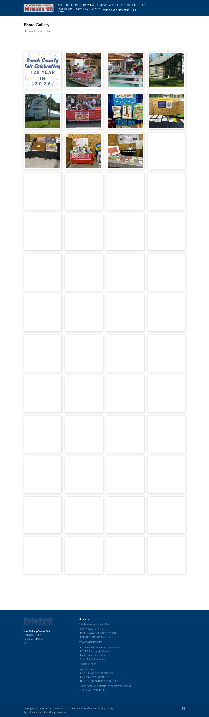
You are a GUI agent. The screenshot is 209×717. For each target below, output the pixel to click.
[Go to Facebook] (134, 10)
